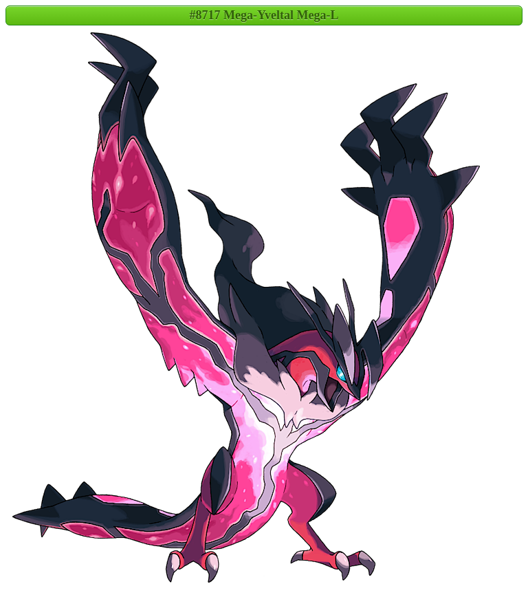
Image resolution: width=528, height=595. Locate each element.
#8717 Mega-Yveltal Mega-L (264, 15)
